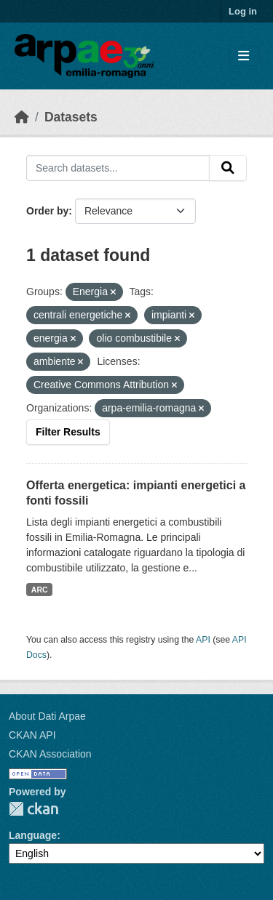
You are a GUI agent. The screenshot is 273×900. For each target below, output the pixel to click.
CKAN (33, 808)
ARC (39, 589)
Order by (47, 211)
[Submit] (228, 168)
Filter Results (68, 432)
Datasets (71, 117)
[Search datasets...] (118, 168)
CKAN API (32, 735)
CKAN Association (50, 754)
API (203, 640)
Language (33, 835)
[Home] (22, 117)
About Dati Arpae (47, 716)
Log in (243, 11)
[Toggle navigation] (243, 56)
